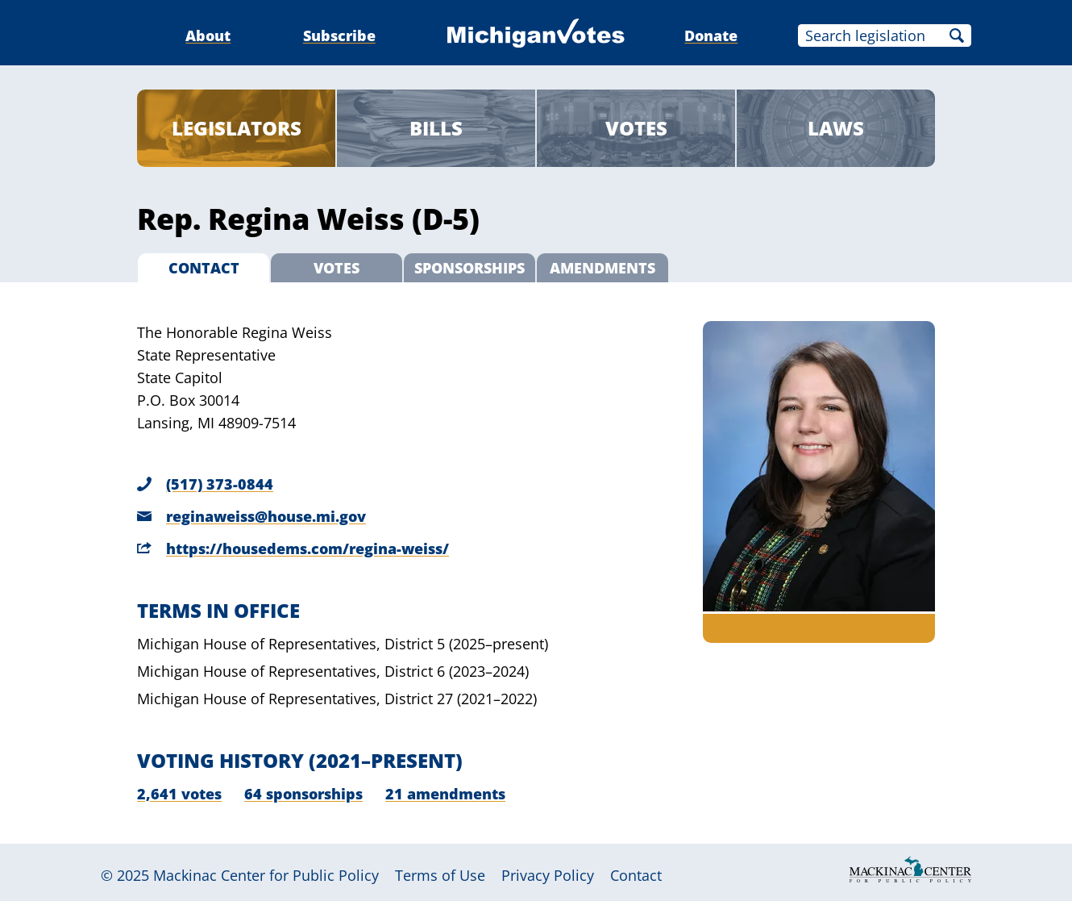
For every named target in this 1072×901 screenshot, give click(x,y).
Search (956, 35)
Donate (711, 35)
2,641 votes (179, 793)
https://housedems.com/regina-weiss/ (307, 548)
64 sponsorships (303, 793)
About (208, 35)
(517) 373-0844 (219, 484)
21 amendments (445, 793)
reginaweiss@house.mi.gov (266, 516)
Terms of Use (440, 875)
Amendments (602, 267)
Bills (436, 128)
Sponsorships (469, 267)
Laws (836, 128)
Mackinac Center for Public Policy (266, 875)
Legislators (236, 128)
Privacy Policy (547, 875)
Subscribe (339, 35)
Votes (636, 128)
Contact (636, 875)
